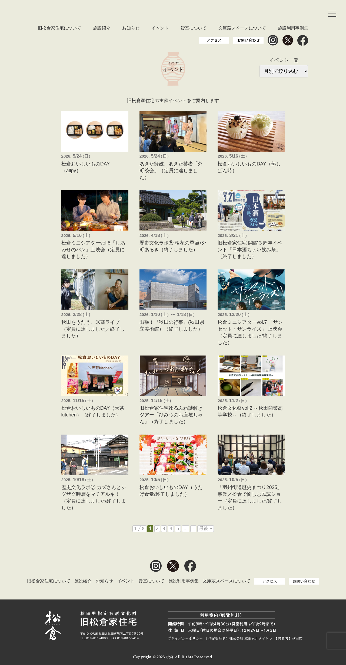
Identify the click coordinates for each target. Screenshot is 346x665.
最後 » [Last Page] (205, 528)
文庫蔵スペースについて (242, 28)
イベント (160, 28)
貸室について (194, 28)
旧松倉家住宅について (59, 28)
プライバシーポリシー (185, 638)
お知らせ (130, 28)
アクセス (214, 40)
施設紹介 (101, 28)
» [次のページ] (193, 528)
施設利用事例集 (293, 28)
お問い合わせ (248, 40)
